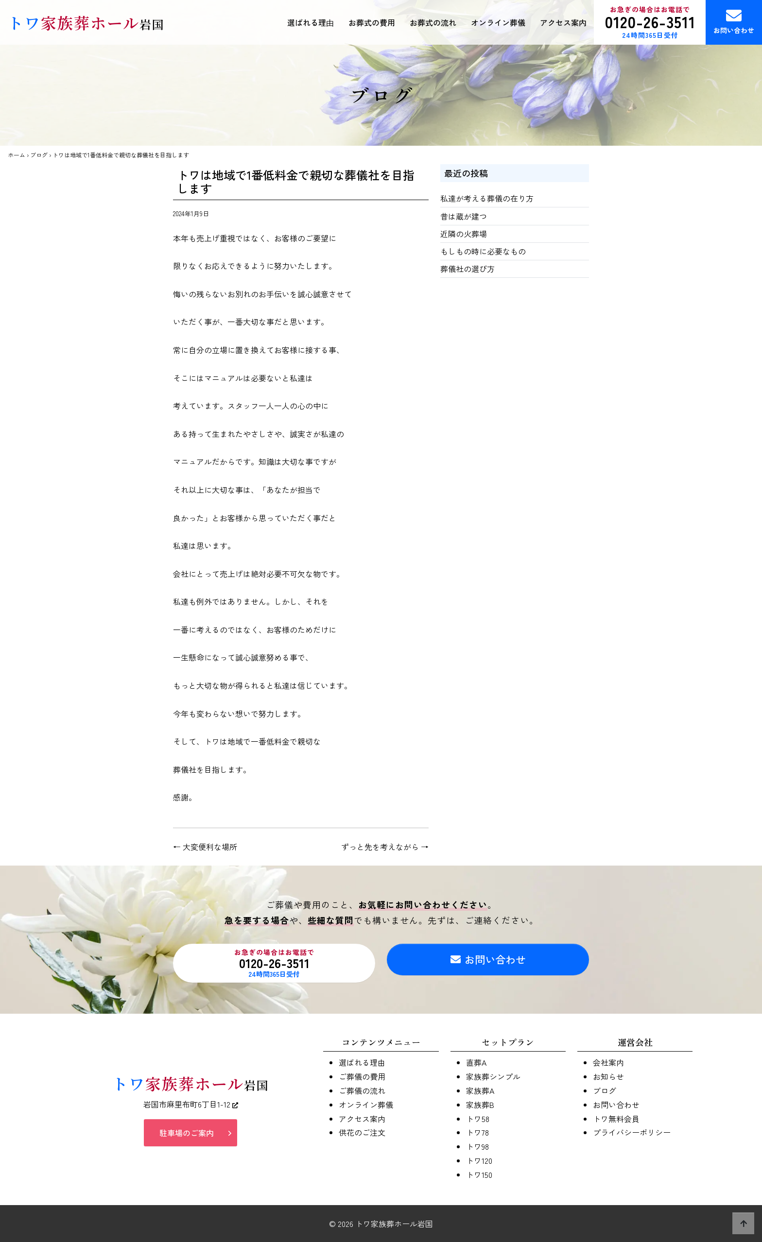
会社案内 (608, 1062)
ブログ (39, 155)
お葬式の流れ (433, 22)
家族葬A (480, 1090)
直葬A (476, 1062)
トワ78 (477, 1132)
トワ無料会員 (616, 1118)
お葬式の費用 (371, 22)
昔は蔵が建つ (463, 216)
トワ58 (477, 1118)
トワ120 (479, 1160)
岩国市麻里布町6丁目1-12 (190, 1107)
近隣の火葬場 (463, 233)
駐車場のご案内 (186, 1135)
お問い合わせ (734, 21)
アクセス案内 (563, 22)
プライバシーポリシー (632, 1132)
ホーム (16, 155)
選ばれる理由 (310, 22)
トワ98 (477, 1146)
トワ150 (479, 1174)
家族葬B (480, 1104)
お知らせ (608, 1076)
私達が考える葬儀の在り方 (487, 198)
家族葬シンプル (493, 1076)
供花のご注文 (362, 1132)
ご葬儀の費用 (362, 1076)
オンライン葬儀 (498, 22)
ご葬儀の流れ (362, 1090)
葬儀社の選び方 (467, 268)
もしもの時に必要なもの (483, 251)
